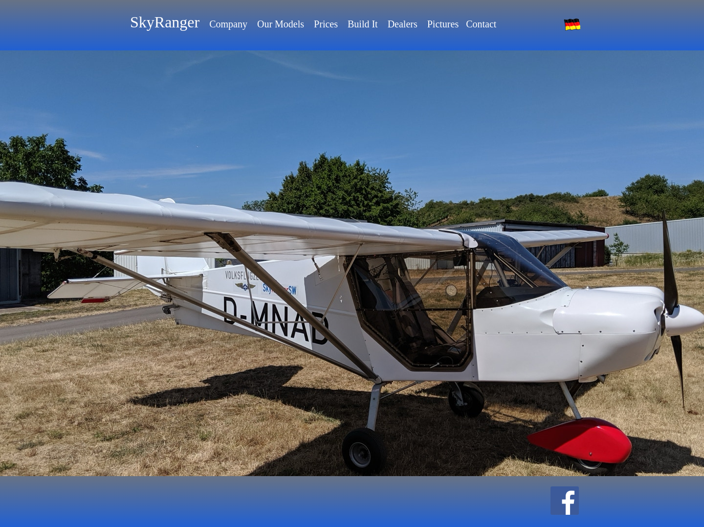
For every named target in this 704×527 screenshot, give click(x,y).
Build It (363, 24)
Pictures (443, 24)
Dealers (403, 24)
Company (228, 24)
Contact (481, 24)
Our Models (280, 24)
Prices (326, 24)
